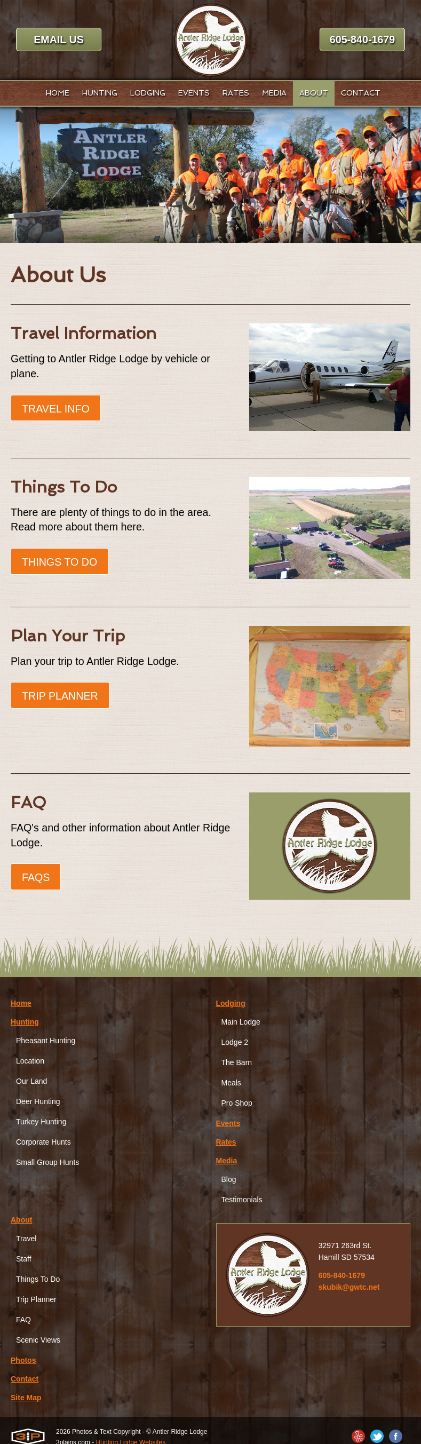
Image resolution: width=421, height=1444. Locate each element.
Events (228, 1124)
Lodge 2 (235, 1042)
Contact (24, 1379)
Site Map (26, 1398)
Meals (231, 1083)
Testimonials (242, 1200)
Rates (226, 1142)
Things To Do (60, 563)
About (21, 1220)
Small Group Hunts (47, 1163)
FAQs (36, 879)
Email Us (58, 40)
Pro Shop (236, 1103)
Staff (23, 1259)
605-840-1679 (362, 40)
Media (226, 1161)
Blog (228, 1180)
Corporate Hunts (43, 1142)
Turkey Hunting (41, 1122)
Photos (23, 1360)
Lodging (230, 1003)
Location (30, 1061)
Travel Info (56, 409)
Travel (26, 1239)
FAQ (23, 1320)
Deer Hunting (38, 1102)
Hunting (25, 1022)
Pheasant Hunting (45, 1041)
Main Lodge (240, 1022)
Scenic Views (38, 1340)
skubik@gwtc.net (349, 1287)
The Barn (236, 1063)
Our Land (31, 1081)
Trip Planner (60, 697)
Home (21, 1003)
